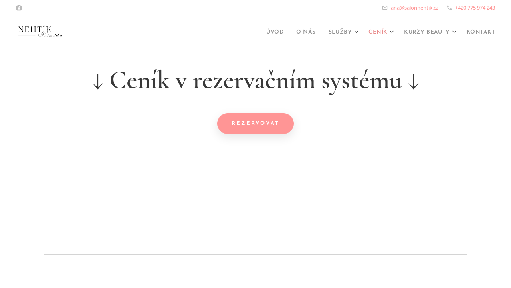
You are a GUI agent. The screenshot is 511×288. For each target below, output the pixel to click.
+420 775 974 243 (475, 7)
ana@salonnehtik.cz (414, 7)
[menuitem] (253, 32)
